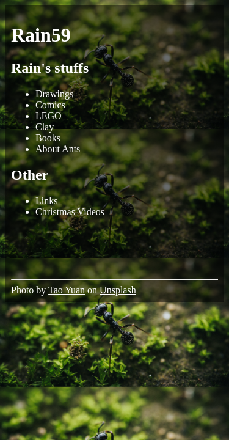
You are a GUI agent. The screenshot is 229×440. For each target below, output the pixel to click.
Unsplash (118, 290)
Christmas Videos (69, 212)
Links (46, 201)
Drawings (54, 94)
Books (47, 138)
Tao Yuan (66, 290)
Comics (50, 105)
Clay (44, 127)
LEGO (48, 116)
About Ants (57, 149)
